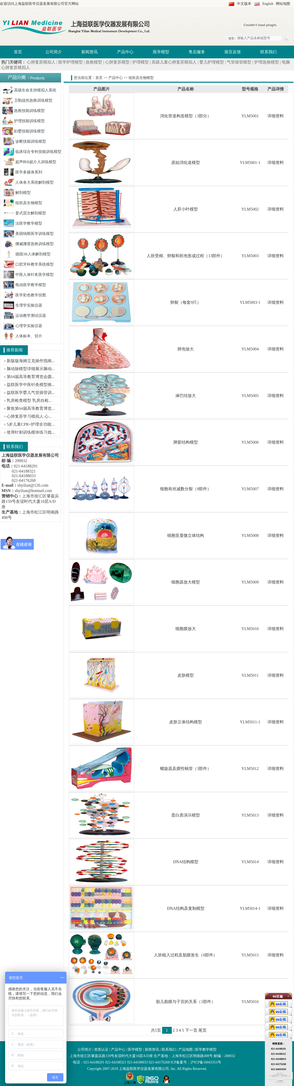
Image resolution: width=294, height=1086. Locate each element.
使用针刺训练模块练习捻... (31, 432)
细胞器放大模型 (185, 582)
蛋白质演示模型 (185, 815)
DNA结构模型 (185, 862)
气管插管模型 (239, 62)
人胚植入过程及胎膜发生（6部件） (185, 955)
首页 (18, 52)
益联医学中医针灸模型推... (31, 384)
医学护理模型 (70, 62)
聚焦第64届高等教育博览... (31, 408)
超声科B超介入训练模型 (30, 162)
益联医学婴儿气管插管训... (31, 392)
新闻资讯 (89, 52)
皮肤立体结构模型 (185, 722)
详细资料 (275, 116)
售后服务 (197, 52)
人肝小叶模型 (185, 209)
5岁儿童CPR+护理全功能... (30, 424)
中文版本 (244, 4)
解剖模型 (17, 192)
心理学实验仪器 (23, 326)
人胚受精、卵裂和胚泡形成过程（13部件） (185, 256)
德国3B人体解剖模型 (27, 254)
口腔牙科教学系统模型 (29, 264)
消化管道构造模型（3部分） (185, 116)
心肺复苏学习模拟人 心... (29, 416)
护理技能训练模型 (23, 121)
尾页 (202, 1030)
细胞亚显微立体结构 (185, 535)
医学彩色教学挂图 (25, 295)
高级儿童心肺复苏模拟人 (174, 62)
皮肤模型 (185, 675)
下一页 (191, 1030)
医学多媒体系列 (23, 172)
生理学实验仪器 (23, 305)
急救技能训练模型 (23, 110)
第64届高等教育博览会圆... (31, 376)
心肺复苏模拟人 (41, 62)
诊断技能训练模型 (25, 141)
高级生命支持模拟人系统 (29, 90)
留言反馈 (232, 52)
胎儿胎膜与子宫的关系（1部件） (185, 1001)
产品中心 (125, 52)
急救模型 (94, 62)
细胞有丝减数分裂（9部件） (185, 489)
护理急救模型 (266, 62)
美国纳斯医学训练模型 (29, 233)
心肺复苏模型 (117, 62)
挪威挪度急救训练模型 (29, 244)
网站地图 (283, 4)
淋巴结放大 (185, 395)
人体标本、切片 (23, 336)
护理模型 (140, 62)
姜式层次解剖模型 (25, 213)
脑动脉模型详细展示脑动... (31, 369)
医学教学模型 (206, 1049)
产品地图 (185, 1049)
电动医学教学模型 (25, 285)
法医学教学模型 (23, 223)
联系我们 (268, 52)
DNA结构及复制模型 (186, 908)
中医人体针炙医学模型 (29, 274)
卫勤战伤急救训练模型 (27, 100)
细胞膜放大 (185, 628)
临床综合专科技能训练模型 (32, 151)
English (267, 4)
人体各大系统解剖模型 (29, 182)
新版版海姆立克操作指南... (31, 361)
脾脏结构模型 (185, 442)
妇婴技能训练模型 (23, 131)
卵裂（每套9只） (185, 302)
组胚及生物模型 (23, 203)
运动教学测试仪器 (25, 315)
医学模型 (161, 52)
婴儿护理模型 (211, 62)
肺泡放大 (185, 349)
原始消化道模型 (185, 162)
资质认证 (101, 1049)
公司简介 (54, 52)
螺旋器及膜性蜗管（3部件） (185, 768)
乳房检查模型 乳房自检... (29, 400)
